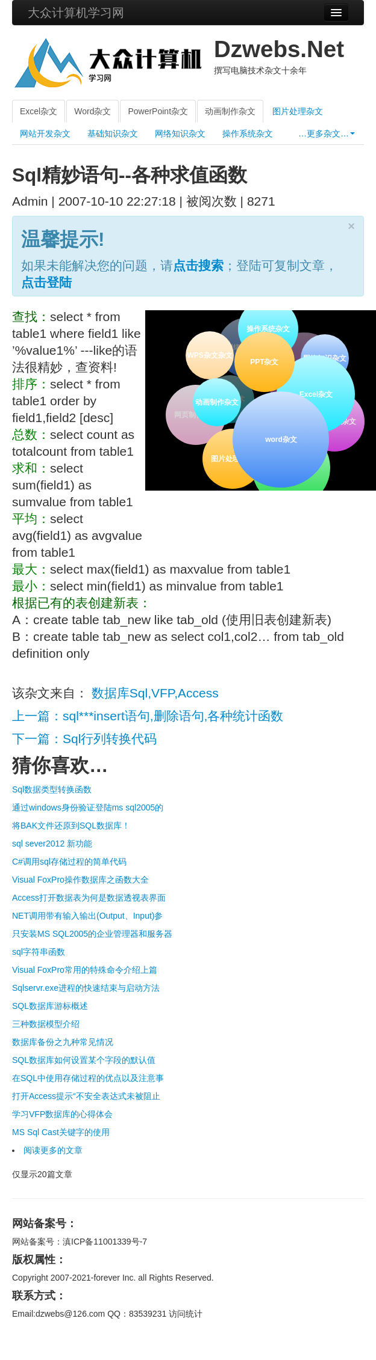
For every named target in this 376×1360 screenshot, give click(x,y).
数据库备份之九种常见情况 (62, 1042)
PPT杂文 (263, 361)
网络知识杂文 (180, 133)
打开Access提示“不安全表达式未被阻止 (86, 1096)
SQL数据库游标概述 (50, 1006)
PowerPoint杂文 (158, 111)
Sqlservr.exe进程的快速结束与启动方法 (86, 988)
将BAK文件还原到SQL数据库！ (71, 825)
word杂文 (280, 438)
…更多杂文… (326, 133)
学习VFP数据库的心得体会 (62, 1114)
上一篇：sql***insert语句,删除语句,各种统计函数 (147, 716)
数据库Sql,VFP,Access (155, 693)
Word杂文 (92, 111)
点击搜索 (198, 265)
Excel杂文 (38, 111)
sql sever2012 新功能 (52, 843)
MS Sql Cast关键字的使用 (61, 1132)
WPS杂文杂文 (209, 355)
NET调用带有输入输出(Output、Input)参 (87, 915)
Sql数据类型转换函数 (52, 789)
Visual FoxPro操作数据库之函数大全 (80, 879)
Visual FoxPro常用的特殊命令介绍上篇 (84, 970)
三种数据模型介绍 (46, 1024)
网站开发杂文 (45, 133)
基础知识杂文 (112, 133)
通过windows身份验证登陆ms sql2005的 (87, 807)
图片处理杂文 (297, 111)
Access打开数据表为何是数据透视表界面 (89, 897)
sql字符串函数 (38, 952)
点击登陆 (46, 282)
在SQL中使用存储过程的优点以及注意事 (88, 1078)
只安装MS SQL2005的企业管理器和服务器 (92, 934)
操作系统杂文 (247, 133)
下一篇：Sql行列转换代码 (84, 739)
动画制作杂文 (230, 111)
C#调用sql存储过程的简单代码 (69, 861)
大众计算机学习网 (76, 12)
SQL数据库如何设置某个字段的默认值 (83, 1060)
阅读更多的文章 (53, 1150)
